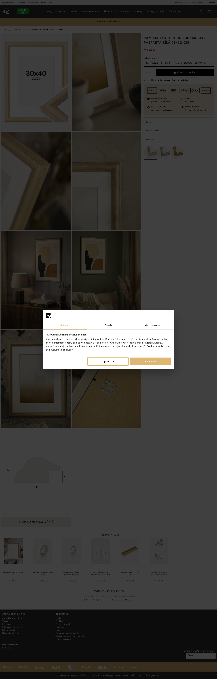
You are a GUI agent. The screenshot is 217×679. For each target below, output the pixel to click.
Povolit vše (150, 361)
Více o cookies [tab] (152, 325)
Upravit (108, 361)
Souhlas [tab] (64, 325)
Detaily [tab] (108, 325)
